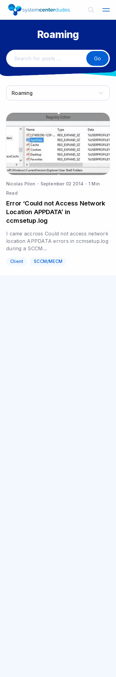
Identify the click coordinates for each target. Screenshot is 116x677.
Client (16, 261)
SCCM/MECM (48, 261)
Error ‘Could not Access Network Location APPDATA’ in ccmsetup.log (55, 212)
